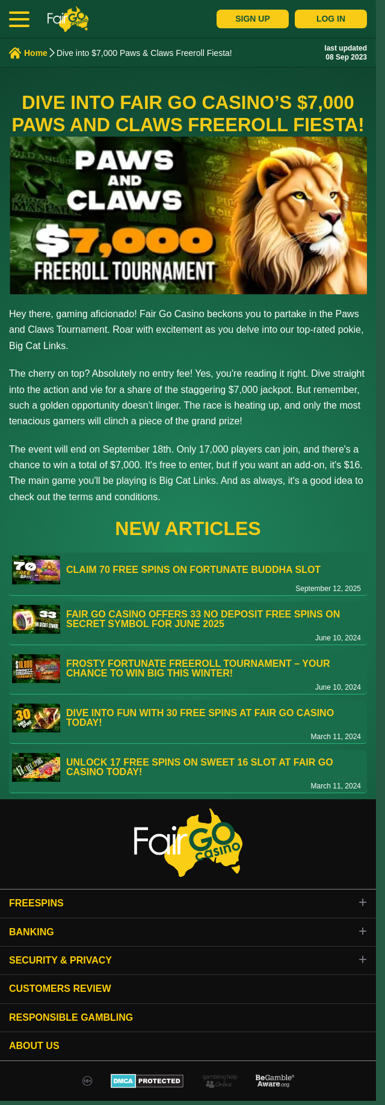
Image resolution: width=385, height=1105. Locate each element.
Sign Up (252, 18)
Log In (330, 18)
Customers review (60, 988)
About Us (34, 1046)
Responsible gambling (71, 1017)
